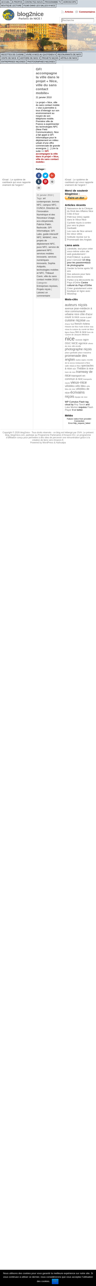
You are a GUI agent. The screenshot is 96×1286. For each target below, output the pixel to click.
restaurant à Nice (82, 363)
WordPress (47, 442)
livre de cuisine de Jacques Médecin (79, 333)
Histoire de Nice (29, 58)
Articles (69, 11)
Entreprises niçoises (13, 62)
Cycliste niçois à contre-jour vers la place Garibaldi (79, 225)
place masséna (84, 353)
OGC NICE (71, 343)
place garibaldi (71, 353)
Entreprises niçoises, (47, 286)
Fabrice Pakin (44, 224)
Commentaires (87, 11)
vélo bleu (80, 386)
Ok (55, 1281)
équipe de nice (81, 397)
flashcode (42, 227)
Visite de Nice (8, 58)
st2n (74, 369)
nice (55, 237)
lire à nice (81, 332)
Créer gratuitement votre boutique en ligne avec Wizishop (79, 291)
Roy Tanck (79, 404)
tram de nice (70, 372)
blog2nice (30, 14)
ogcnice (82, 343)
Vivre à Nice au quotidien (40, 54)
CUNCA (41, 208)
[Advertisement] (16, 121)
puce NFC (42, 247)
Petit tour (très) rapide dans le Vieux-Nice (78, 218)
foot (72, 324)
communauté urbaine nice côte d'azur (78, 313)
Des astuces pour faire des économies (78, 275)
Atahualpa (61, 442)
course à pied (85, 317)
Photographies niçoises (41, 62)
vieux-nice (78, 382)
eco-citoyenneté (45, 221)
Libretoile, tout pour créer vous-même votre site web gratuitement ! (80, 251)
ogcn (86, 339)
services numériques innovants (47, 260)
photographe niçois (78, 349)
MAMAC (47, 237)
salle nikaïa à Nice (72, 366)
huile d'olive (84, 327)
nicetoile (78, 340)
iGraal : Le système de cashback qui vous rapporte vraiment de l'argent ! (16, 182)
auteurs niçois (76, 305)
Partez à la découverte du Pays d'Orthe (80, 281)
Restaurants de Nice (69, 54)
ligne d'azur (70, 332)
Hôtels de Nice (68, 58)
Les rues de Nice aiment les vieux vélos (79, 232)
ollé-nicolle (76, 346)
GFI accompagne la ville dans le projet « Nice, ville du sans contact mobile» (47, 81)
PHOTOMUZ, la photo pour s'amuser (78, 258)
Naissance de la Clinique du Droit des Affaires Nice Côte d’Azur (80, 211)
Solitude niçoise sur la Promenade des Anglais (79, 238)
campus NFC (49, 204)
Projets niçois (50, 58)
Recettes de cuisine (12, 54)
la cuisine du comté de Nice (82, 329)
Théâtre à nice (85, 368)
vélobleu (70, 386)
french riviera (82, 323)
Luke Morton (71, 407)
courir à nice (72, 317)
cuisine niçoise (75, 320)
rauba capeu (81, 360)
